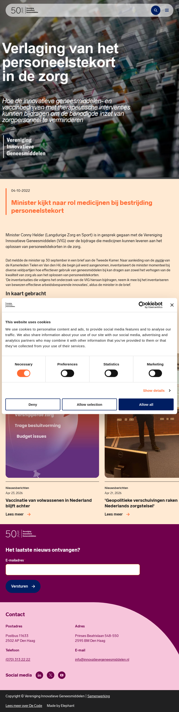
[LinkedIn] (39, 675)
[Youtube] (61, 675)
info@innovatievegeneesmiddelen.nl (102, 659)
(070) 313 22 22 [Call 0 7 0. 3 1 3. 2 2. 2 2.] (18, 659)
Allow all (146, 404)
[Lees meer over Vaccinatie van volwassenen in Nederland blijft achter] (19, 514)
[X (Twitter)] (50, 675)
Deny (32, 404)
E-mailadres (15, 560)
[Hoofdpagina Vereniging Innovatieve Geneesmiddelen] (24, 10)
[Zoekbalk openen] (155, 10)
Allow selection (89, 404)
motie (159, 260)
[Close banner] (172, 304)
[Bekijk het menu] (167, 10)
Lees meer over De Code (24, 706)
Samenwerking (98, 696)
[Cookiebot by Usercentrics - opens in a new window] (142, 304)
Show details (154, 390)
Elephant (67, 706)
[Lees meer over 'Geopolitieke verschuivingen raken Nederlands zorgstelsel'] (118, 514)
